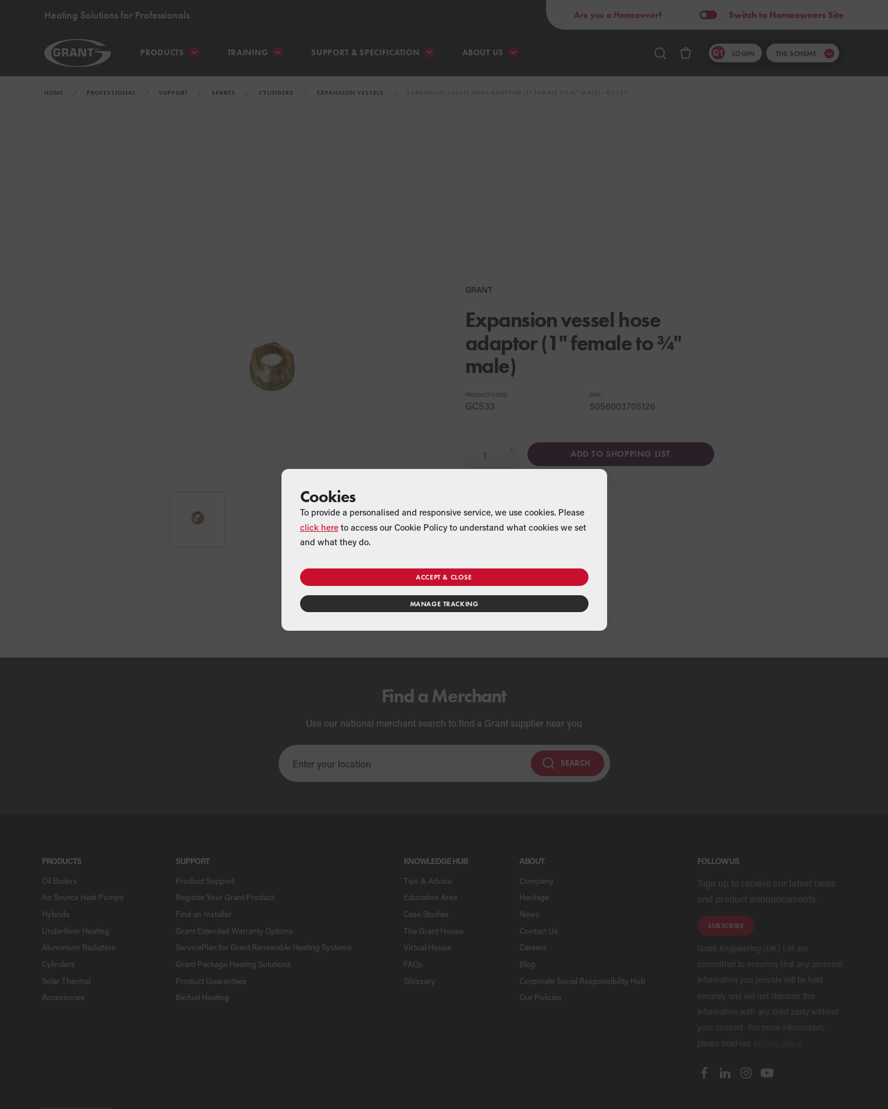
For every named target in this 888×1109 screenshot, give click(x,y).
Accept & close (444, 577)
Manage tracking (444, 603)
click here (319, 527)
